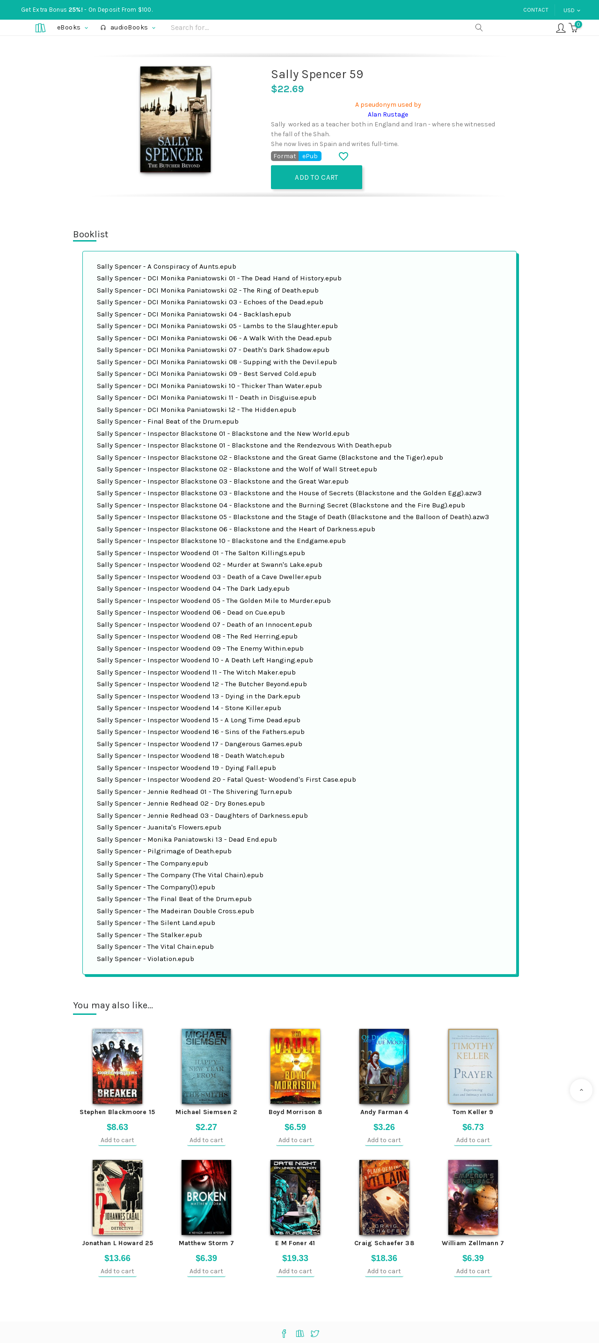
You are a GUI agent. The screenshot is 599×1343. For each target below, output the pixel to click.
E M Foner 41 (295, 1243)
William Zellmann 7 (473, 1243)
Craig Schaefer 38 (384, 1243)
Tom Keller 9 (473, 1111)
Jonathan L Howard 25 (117, 1243)
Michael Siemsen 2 (206, 1111)
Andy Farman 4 (384, 1111)
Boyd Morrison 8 (295, 1111)
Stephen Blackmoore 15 (117, 1111)
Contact (535, 10)
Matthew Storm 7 (206, 1243)
